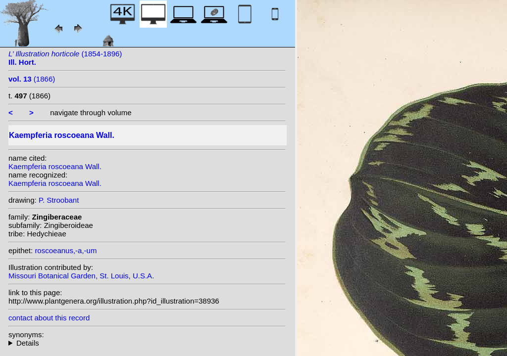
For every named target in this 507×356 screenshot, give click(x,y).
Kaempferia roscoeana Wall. (54, 166)
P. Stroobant (59, 200)
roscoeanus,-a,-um (66, 250)
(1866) (31, 79)
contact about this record (49, 317)
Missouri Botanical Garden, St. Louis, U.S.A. (81, 275)
